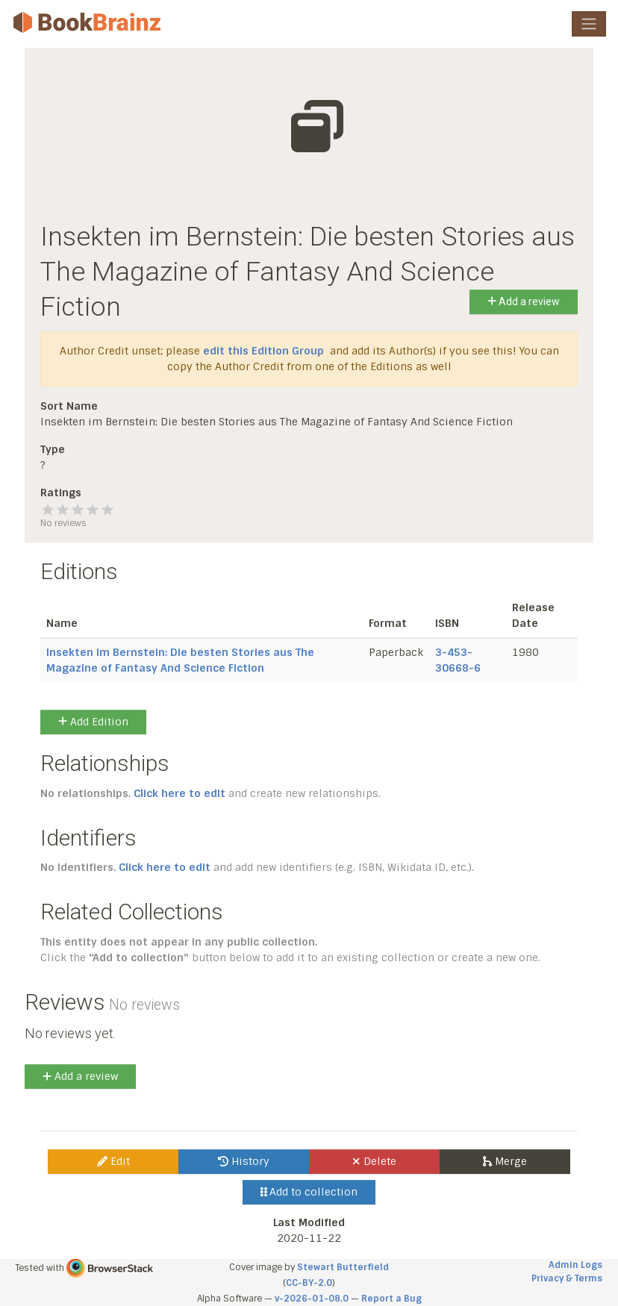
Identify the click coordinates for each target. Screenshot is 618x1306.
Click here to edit (179, 793)
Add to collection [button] (309, 1192)
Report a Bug (391, 1299)
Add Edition (93, 721)
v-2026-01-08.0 (312, 1299)
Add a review (523, 301)
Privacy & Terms (566, 1278)
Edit (113, 1161)
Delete (374, 1161)
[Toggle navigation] (589, 24)
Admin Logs (575, 1265)
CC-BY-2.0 (309, 1283)
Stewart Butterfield (343, 1267)
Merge (505, 1161)
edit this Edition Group (263, 350)
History (243, 1161)
